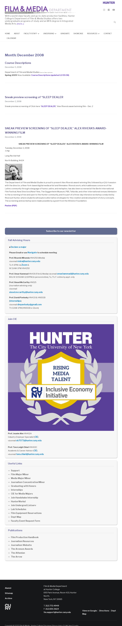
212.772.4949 (52, 601)
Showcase (78, 33)
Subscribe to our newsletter (61, 230)
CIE (36, 433)
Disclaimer (48, 621)
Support (15, 465)
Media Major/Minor (21, 473)
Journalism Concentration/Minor (28, 477)
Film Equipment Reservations (27, 508)
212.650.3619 (52, 604)
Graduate (65, 33)
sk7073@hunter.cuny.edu (28, 437)
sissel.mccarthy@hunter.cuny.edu (25, 290)
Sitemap (9, 589)
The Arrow (16, 552)
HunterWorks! (18, 497)
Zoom (24, 263)
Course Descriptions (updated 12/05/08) (50, 75)
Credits (79, 621)
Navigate (32, 251)
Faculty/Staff (30, 33)
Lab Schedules (19, 504)
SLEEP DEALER (48, 106)
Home (7, 33)
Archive (8, 594)
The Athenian (18, 548)
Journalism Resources (23, 536)
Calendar (11, 38)
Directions (104, 606)
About (17, 33)
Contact (108, 33)
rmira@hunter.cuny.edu (28, 260)
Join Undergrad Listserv (24, 500)
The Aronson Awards (22, 544)
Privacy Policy (59, 621)
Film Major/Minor (20, 469)
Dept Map (16, 512)
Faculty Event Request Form (26, 516)
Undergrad (48, 33)
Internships (15, 298)
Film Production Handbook (25, 532)
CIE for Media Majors (22, 489)
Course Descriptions (20, 62)
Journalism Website (22, 540)
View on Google (89, 606)
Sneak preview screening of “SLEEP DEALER (38, 96)
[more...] (20, 23)
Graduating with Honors (24, 481)
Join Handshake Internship (25, 493)
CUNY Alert (70, 621)
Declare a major (18, 246)
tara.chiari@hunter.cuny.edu (29, 450)
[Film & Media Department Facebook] (109, 10)
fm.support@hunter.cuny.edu (57, 607)
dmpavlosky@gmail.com (28, 301)
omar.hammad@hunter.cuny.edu (72, 272)
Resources (92, 33)
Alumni (8, 583)
